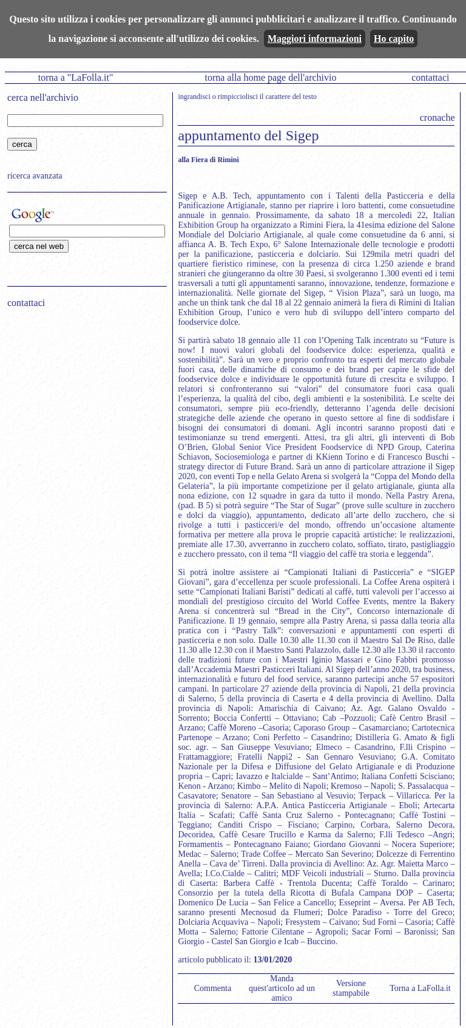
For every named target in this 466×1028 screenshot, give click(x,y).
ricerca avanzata (34, 175)
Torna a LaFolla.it (420, 988)
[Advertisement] (83, 395)
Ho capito (394, 38)
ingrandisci (194, 96)
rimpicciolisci (238, 96)
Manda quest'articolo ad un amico (282, 988)
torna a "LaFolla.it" (75, 77)
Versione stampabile (351, 988)
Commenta (212, 988)
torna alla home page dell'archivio (270, 77)
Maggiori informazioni (315, 38)
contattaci (430, 77)
